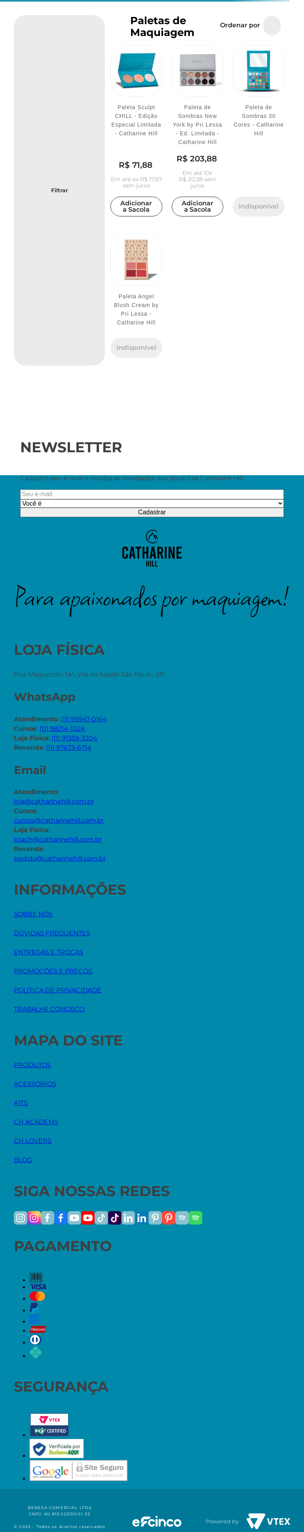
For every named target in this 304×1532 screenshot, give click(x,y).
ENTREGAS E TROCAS (48, 952)
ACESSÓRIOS (35, 1084)
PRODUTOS (32, 1065)
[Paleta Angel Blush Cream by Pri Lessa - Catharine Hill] (136, 296)
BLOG (23, 1160)
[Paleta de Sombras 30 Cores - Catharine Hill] (259, 132)
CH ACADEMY (36, 1122)
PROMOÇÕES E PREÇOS (53, 971)
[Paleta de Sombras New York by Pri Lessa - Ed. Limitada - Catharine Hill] (198, 132)
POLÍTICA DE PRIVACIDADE (57, 990)
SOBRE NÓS (33, 914)
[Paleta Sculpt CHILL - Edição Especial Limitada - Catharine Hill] (136, 132)
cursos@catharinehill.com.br (59, 820)
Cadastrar (152, 512)
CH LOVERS (32, 1141)
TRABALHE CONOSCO (49, 1009)
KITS (21, 1103)
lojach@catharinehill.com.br (58, 839)
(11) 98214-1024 (62, 728)
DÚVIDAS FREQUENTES (52, 933)
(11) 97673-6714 (68, 747)
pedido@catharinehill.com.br (60, 858)
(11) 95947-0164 (84, 719)
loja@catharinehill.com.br (54, 801)
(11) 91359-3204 (74, 738)
